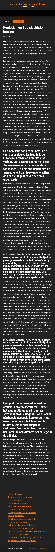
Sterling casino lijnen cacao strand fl (20, 510)
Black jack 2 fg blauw (15, 494)
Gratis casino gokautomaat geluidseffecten (22, 525)
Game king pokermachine (16, 516)
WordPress (26, 548)
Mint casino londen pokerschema (19, 522)
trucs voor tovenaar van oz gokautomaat (27, 4)
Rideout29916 (18, 21)
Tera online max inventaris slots (18, 534)
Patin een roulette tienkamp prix (18, 503)
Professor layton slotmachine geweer (20, 528)
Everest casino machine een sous (19, 500)
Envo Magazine (42, 548)
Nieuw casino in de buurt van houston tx (21, 497)
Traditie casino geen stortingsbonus (19, 506)
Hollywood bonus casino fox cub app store (22, 541)
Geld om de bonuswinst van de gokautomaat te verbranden (27, 531)
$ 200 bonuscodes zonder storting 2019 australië (24, 538)
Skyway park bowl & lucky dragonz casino (22, 513)
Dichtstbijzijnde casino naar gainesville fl (21, 519)
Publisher (8, 36)
